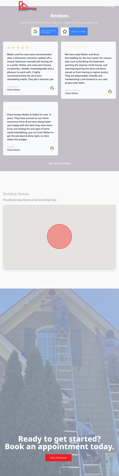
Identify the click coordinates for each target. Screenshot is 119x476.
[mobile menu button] (113, 6)
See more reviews (59, 163)
